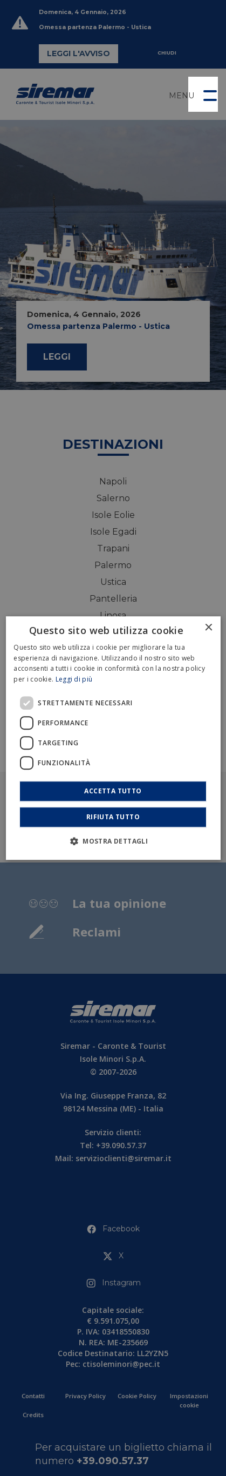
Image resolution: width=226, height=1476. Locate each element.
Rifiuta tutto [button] (113, 816)
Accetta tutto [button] (112, 791)
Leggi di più (74, 679)
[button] (203, 94)
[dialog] (112, 738)
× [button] (208, 628)
